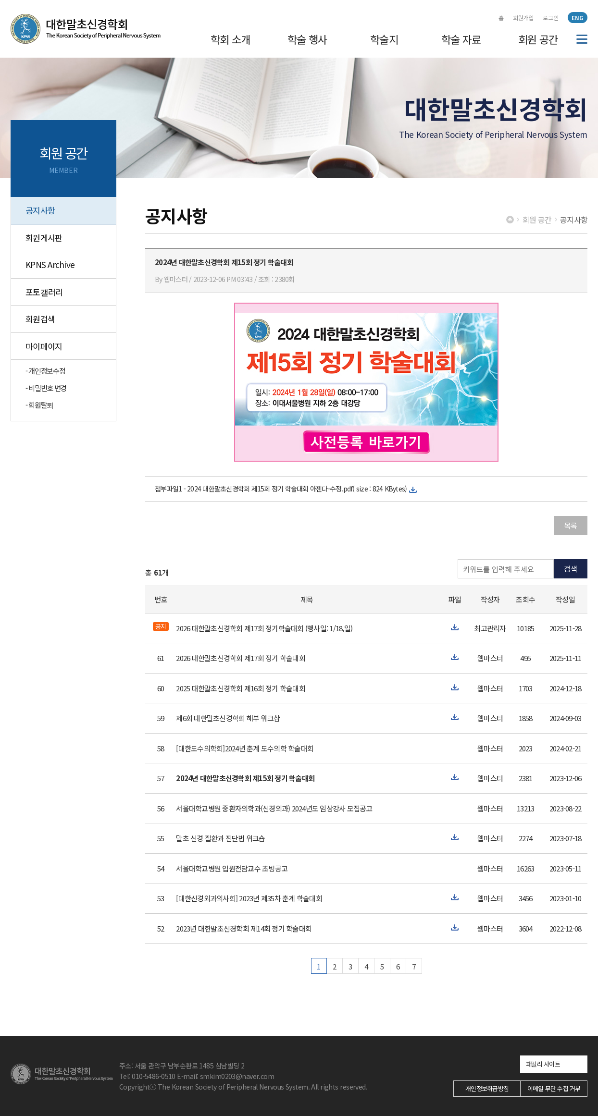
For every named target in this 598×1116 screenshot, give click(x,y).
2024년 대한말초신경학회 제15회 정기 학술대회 (245, 778)
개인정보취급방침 (487, 1088)
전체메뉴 (581, 39)
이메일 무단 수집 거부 (554, 1088)
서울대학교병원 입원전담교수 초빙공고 (231, 868)
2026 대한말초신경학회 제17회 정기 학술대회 (240, 658)
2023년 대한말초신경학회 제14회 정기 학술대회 (243, 928)
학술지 (384, 39)
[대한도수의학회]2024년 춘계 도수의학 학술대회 (244, 748)
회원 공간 (538, 39)
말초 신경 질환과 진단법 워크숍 (220, 838)
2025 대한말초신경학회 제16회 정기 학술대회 (240, 688)
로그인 (551, 17)
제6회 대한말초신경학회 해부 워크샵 (228, 718)
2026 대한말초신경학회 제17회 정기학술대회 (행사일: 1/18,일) (264, 628)
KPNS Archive (50, 264)
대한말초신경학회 (86, 29)
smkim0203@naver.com (237, 1076)
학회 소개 (230, 39)
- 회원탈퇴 (39, 405)
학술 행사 (307, 39)
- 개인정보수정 (45, 371)
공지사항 (40, 210)
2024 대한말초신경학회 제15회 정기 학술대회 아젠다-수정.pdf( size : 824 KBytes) (297, 488)
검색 (570, 569)
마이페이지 (43, 346)
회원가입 (523, 17)
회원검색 (40, 319)
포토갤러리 (43, 292)
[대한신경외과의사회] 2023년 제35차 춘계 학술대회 (249, 898)
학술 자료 (461, 39)
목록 (570, 525)
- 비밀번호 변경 (45, 388)
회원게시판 (43, 238)
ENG (578, 17)
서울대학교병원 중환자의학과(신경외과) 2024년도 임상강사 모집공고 (274, 808)
